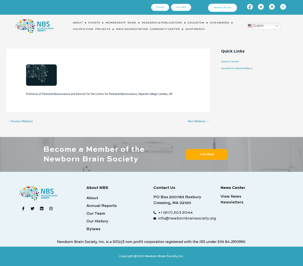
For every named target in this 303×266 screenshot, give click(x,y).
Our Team (95, 214)
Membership (116, 23)
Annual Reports (101, 206)
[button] (79, 23)
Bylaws (93, 229)
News (134, 23)
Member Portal (222, 8)
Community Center (166, 29)
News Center (230, 61)
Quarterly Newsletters (236, 68)
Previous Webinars (20, 121)
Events (96, 23)
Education (198, 23)
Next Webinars (198, 121)
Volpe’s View (83, 29)
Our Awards (221, 23)
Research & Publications (164, 23)
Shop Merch (195, 29)
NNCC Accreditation (132, 29)
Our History (97, 221)
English (256, 26)
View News (230, 197)
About (79, 23)
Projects (104, 29)
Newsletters (231, 202)
